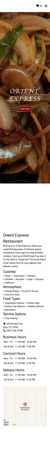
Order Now (25, 109)
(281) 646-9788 (13, 330)
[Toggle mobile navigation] (46, 6)
